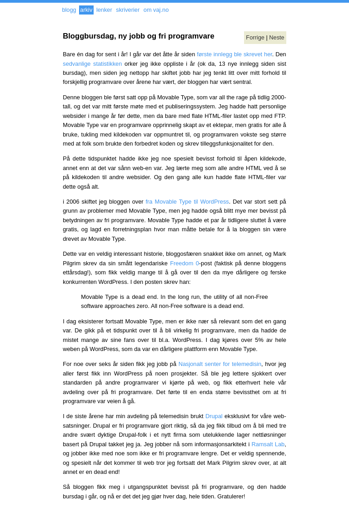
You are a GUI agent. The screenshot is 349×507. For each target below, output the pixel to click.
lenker (104, 9)
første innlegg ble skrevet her (234, 54)
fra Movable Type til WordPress (187, 201)
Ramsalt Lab (268, 444)
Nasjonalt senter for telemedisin (220, 364)
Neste (276, 37)
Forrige (255, 37)
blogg (69, 9)
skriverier (128, 9)
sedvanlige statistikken (92, 63)
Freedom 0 (184, 263)
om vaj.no (156, 9)
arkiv (86, 9)
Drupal (214, 416)
